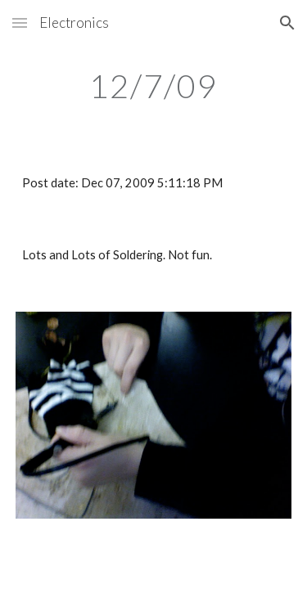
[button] (19, 22)
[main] (154, 85)
